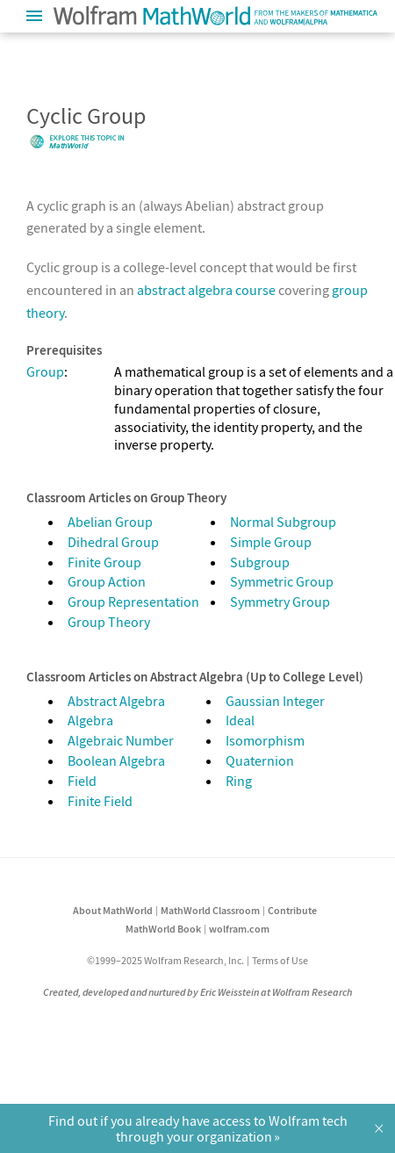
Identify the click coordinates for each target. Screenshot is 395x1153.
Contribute (292, 910)
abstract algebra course (206, 290)
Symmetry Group (280, 601)
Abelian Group (110, 521)
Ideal (240, 720)
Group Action (107, 581)
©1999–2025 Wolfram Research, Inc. (165, 960)
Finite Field (100, 801)
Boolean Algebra (116, 760)
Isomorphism (265, 740)
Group (45, 371)
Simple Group (271, 542)
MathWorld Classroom (210, 910)
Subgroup (260, 562)
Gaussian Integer (275, 701)
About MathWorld (113, 910)
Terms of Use (280, 960)
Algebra (90, 720)
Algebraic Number (121, 740)
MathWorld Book (163, 928)
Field (82, 780)
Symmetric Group (282, 581)
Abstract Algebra (116, 701)
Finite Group (104, 562)
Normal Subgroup (283, 521)
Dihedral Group (113, 542)
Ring (239, 780)
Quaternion (260, 760)
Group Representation (133, 601)
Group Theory (109, 622)
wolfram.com (239, 928)
